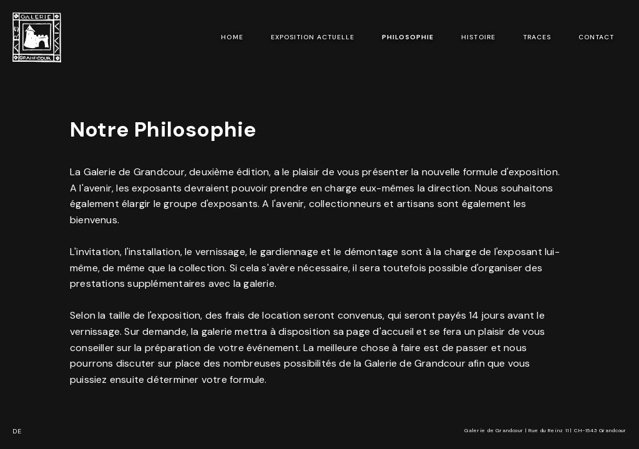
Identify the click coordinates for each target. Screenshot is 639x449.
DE (17, 431)
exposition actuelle (312, 37)
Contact (596, 37)
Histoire (478, 37)
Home (232, 37)
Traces (537, 37)
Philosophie (408, 37)
